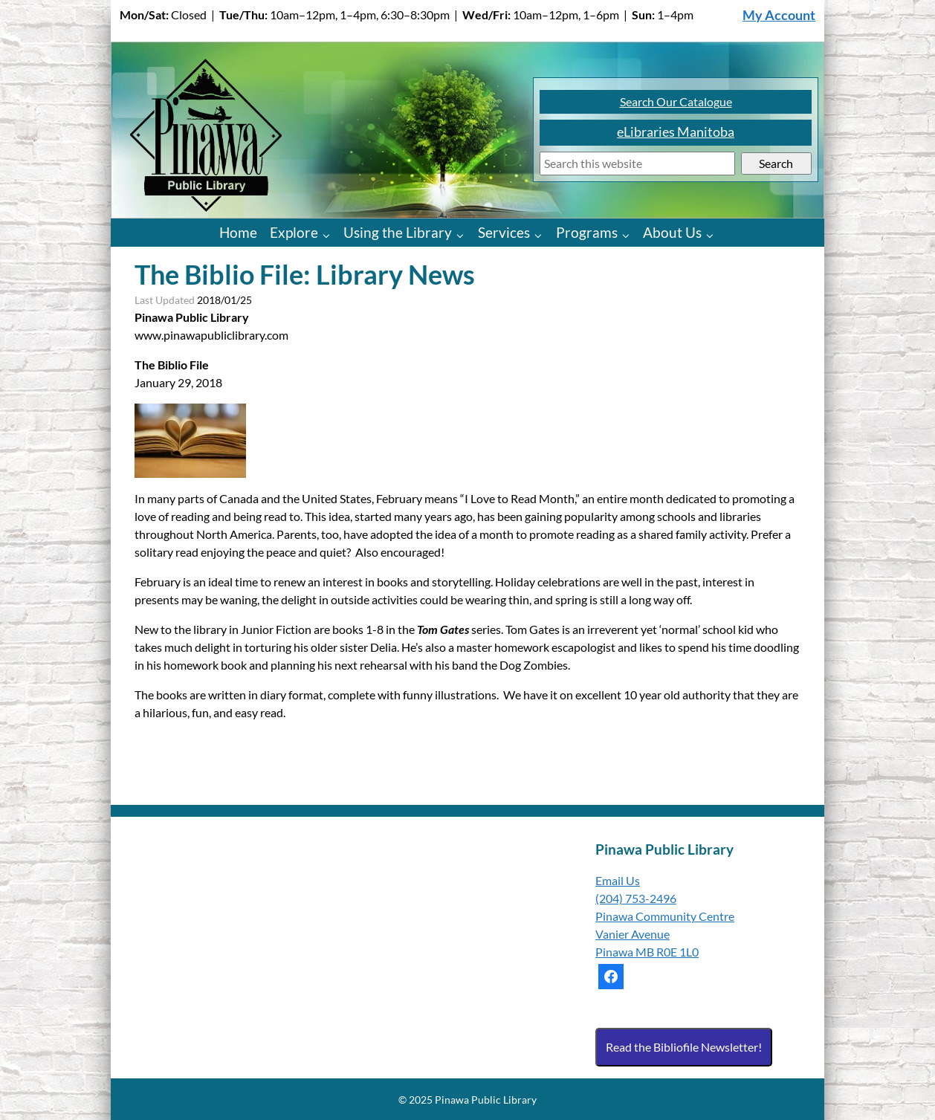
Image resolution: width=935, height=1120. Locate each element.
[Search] (637, 164)
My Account (778, 15)
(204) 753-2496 (635, 898)
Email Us (617, 880)
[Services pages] (541, 234)
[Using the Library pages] (463, 234)
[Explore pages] (329, 234)
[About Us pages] (713, 234)
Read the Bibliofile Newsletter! (684, 1047)
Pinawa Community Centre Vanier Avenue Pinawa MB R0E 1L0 (664, 934)
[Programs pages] (629, 234)
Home (238, 232)
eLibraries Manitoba (675, 132)
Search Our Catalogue (676, 101)
